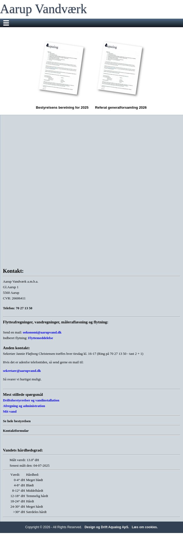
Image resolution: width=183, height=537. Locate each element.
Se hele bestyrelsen (17, 421)
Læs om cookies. (145, 527)
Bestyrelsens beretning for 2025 (62, 72)
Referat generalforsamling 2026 (121, 72)
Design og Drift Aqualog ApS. (107, 527)
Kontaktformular (16, 431)
